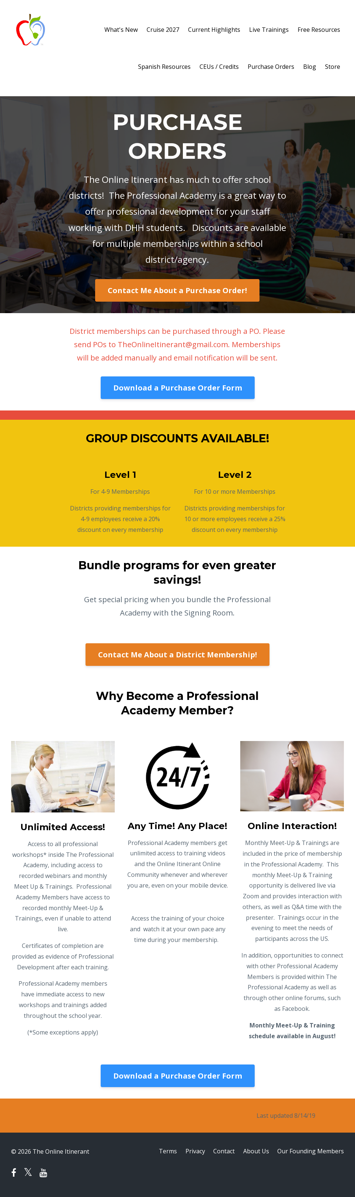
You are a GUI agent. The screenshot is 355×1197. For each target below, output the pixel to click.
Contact (223, 1151)
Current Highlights (214, 30)
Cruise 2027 (163, 30)
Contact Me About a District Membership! (177, 655)
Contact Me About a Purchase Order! (177, 290)
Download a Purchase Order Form (177, 388)
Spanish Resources (164, 67)
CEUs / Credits (219, 67)
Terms (166, 1151)
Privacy (193, 1151)
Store (332, 67)
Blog (309, 67)
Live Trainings (269, 30)
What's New (121, 30)
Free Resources (319, 30)
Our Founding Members (310, 1151)
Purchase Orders (271, 67)
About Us (255, 1151)
